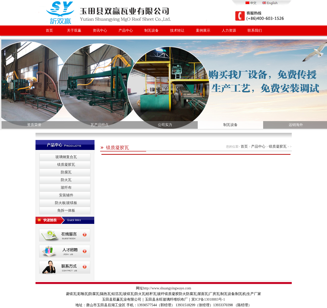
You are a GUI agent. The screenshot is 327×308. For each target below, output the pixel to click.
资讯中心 (100, 30)
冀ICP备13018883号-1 (208, 299)
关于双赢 (74, 30)
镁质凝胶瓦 (114, 147)
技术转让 (177, 30)
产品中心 (126, 30)
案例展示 (203, 30)
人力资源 (229, 30)
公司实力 (165, 125)
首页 (49, 30)
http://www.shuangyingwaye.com (167, 288)
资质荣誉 (34, 125)
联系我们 (255, 30)
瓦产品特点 (100, 125)
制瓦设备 (151, 30)
